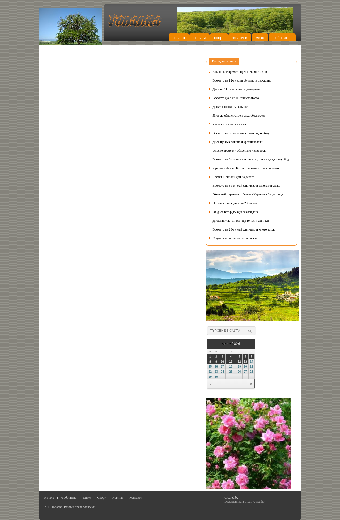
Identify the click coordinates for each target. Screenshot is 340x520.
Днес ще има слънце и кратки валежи (238, 142)
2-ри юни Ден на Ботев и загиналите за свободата (246, 168)
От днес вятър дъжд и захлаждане (236, 212)
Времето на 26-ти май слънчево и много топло (244, 229)
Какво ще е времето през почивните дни (240, 72)
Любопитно (282, 38)
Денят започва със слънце (230, 107)
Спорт (219, 38)
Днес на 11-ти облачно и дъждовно (236, 89)
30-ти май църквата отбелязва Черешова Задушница (248, 194)
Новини (199, 38)
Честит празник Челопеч (229, 124)
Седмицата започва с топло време (235, 238)
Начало (179, 38)
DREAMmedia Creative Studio (244, 502)
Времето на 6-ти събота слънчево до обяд (241, 133)
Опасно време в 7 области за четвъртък (239, 150)
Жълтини (239, 38)
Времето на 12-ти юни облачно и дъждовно (242, 80)
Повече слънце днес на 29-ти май (235, 203)
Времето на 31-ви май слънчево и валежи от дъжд (246, 185)
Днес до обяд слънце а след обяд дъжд (239, 115)
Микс (260, 38)
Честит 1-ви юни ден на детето (233, 177)
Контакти (135, 498)
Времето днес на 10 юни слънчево (236, 98)
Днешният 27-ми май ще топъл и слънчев (241, 221)
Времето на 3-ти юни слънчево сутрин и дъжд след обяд (251, 159)
